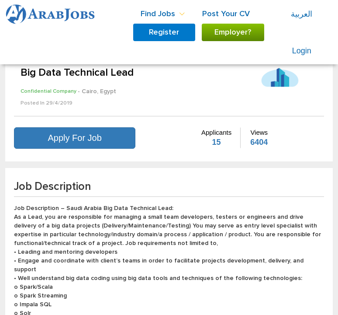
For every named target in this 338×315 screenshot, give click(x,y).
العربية (301, 14)
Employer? (232, 32)
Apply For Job (74, 138)
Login (301, 50)
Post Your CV (226, 14)
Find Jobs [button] (163, 14)
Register (164, 32)
